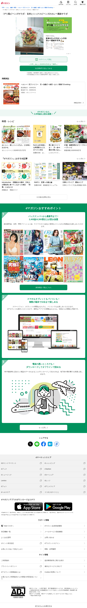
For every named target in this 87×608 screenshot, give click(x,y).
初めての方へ (7, 526)
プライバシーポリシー (9, 566)
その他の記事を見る (43, 197)
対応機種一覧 (6, 532)
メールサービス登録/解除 (54, 532)
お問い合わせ (49, 537)
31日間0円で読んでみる (43, 68)
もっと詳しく (43, 427)
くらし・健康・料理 (11, 7)
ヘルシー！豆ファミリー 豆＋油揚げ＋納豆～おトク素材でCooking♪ (35, 7)
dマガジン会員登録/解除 (53, 526)
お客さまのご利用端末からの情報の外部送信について (19, 578)
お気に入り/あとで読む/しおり (12, 549)
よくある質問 (6, 537)
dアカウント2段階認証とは (10, 572)
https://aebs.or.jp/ (36, 595)
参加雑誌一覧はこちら (43, 287)
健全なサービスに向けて (53, 566)
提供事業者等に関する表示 (54, 560)
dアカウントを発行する (43, 606)
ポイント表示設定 (7, 543)
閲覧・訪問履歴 (50, 549)
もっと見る (80, 121)
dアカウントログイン (52, 543)
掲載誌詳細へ (78, 103)
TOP (3, 7)
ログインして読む (45, 59)
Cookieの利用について (53, 572)
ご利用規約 (5, 560)
